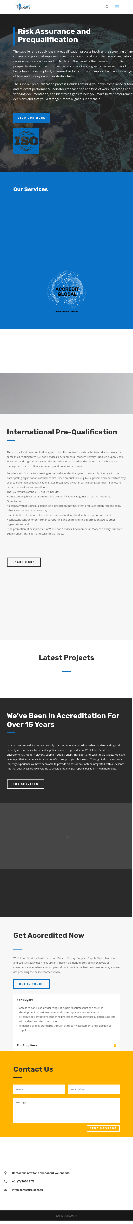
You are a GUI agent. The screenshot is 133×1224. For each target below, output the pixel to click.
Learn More (24, 562)
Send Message (103, 1128)
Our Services (25, 784)
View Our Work (32, 117)
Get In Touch (31, 984)
